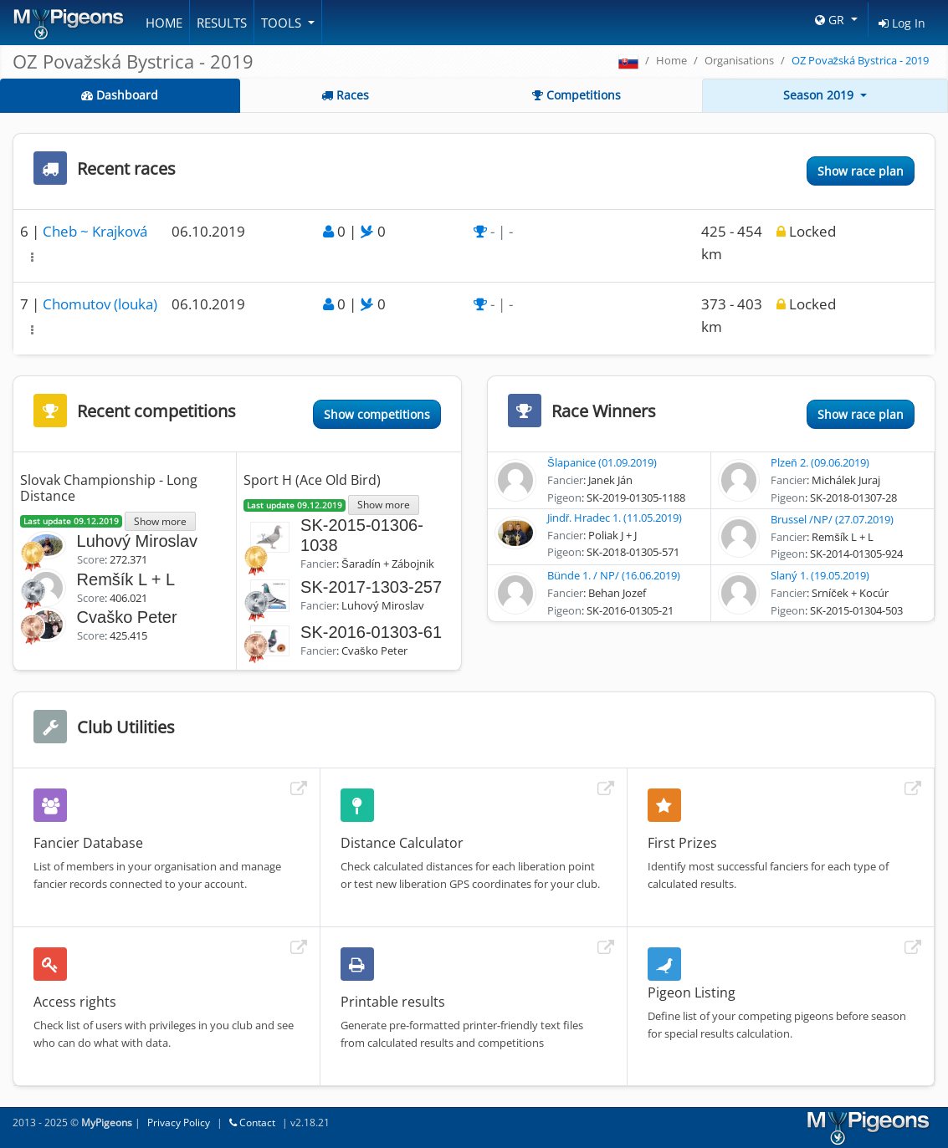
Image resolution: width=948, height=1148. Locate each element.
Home (164, 22)
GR (831, 20)
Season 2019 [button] (820, 95)
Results (222, 22)
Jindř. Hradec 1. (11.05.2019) (614, 517)
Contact (252, 1122)
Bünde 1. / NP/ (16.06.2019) (613, 575)
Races (345, 95)
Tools (283, 22)
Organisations (739, 60)
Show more (160, 521)
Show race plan (860, 171)
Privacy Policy (178, 1122)
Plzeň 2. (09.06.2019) (820, 462)
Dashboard (119, 95)
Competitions (576, 95)
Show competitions (377, 414)
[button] (32, 257)
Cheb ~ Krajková (95, 231)
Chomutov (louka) (100, 304)
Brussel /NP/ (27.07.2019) (832, 519)
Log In (902, 23)
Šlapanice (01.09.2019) (602, 462)
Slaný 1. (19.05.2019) (820, 575)
